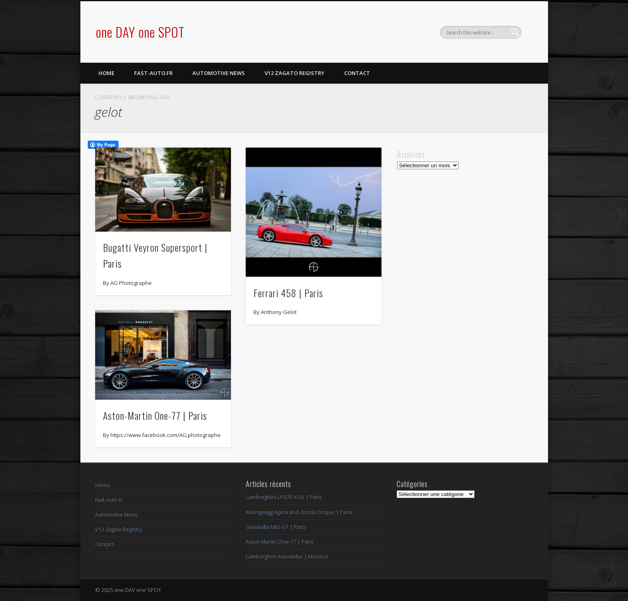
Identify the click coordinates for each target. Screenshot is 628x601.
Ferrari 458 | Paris (288, 292)
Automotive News (218, 73)
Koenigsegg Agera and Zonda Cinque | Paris (299, 512)
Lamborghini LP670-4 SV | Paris (284, 497)
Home (106, 73)
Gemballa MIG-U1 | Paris (276, 526)
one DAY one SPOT (140, 31)
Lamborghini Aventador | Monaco (287, 556)
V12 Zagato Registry (294, 73)
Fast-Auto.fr (153, 73)
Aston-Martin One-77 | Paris (155, 415)
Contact (357, 73)
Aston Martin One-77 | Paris (279, 541)
